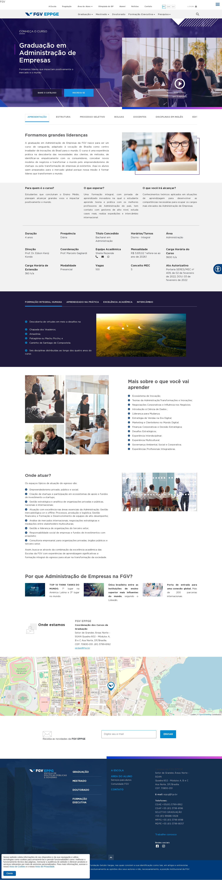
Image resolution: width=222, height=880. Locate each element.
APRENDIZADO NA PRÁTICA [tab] (82, 302)
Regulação (67, 6)
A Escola (52, 6)
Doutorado (118, 14)
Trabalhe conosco (166, 834)
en (168, 7)
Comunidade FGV (120, 784)
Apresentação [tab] (37, 117)
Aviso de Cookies (17, 866)
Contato (148, 6)
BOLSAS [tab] (119, 117)
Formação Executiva (140, 14)
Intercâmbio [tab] (145, 302)
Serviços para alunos (121, 780)
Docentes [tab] (139, 117)
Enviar (168, 734)
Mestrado (79, 781)
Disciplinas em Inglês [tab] (169, 117)
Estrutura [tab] (63, 117)
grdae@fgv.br (82, 648)
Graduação (81, 772)
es (173, 7)
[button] (111, 686)
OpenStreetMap (205, 715)
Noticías (135, 6)
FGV (2, 2)
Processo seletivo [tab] (92, 117)
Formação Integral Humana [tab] (43, 302)
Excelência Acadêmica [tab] (117, 302)
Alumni (122, 6)
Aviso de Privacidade (44, 866)
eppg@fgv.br (170, 795)
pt (164, 7)
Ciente (9, 873)
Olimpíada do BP (106, 6)
